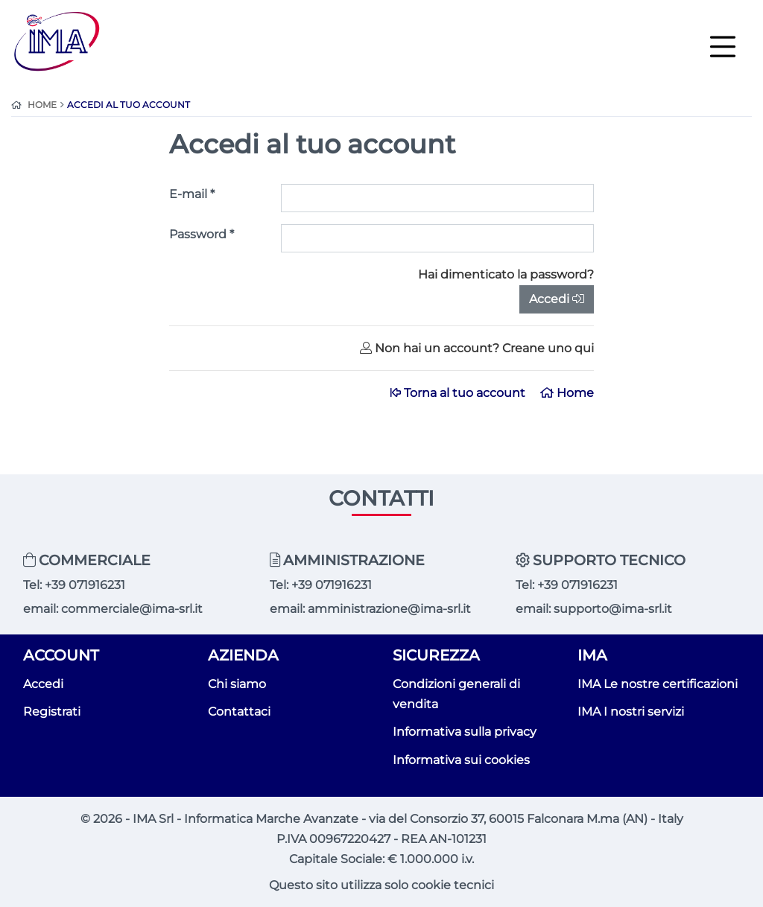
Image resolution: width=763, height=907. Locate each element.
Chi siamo (237, 684)
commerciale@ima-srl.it (132, 609)
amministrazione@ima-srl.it (389, 609)
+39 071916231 (85, 585)
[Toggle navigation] (722, 45)
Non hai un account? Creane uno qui (477, 348)
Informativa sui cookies (461, 760)
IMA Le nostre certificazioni (657, 684)
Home (567, 393)
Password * (201, 234)
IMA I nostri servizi (630, 711)
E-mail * (192, 194)
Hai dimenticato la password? (506, 274)
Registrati (51, 711)
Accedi (556, 299)
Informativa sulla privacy (464, 732)
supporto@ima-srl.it (613, 609)
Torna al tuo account (459, 393)
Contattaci (239, 711)
